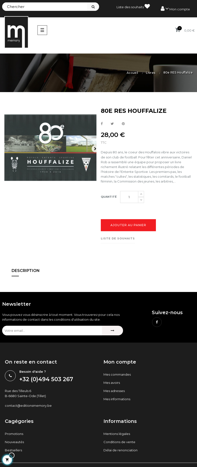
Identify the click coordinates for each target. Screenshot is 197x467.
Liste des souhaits (133, 6)
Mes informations (116, 399)
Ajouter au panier (128, 225)
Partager (102, 124)
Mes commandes (117, 374)
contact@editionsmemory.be (28, 405)
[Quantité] (129, 197)
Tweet (112, 124)
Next (95, 148)
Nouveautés (14, 442)
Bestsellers (13, 450)
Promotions (14, 434)
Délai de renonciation (120, 450)
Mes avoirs (111, 383)
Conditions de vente (119, 442)
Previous (5, 148)
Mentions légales (116, 434)
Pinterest (123, 124)
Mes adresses (114, 391)
